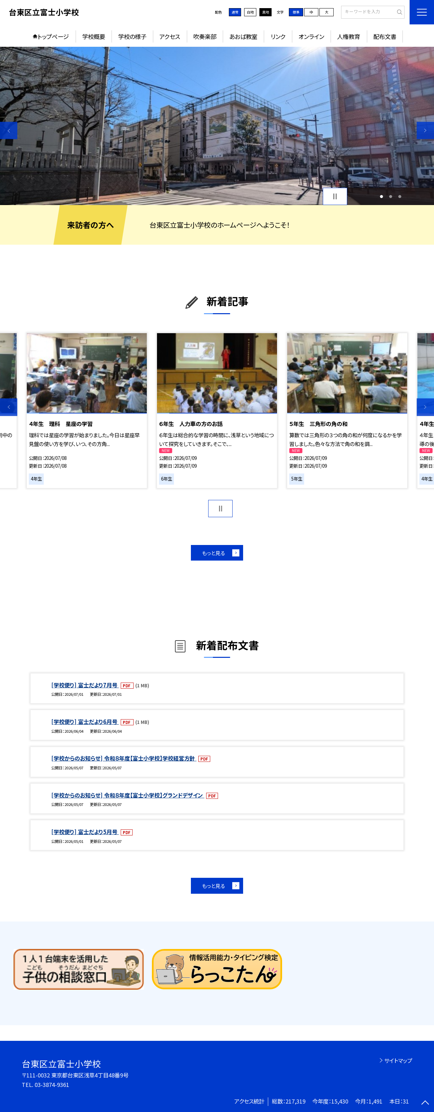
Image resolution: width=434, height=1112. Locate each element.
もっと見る (213, 553)
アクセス (169, 36)
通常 (235, 12)
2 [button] (390, 196)
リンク (278, 36)
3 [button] (399, 196)
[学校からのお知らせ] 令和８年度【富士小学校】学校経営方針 (123, 758)
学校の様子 (132, 36)
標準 (296, 12)
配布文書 (384, 36)
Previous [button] (8, 130)
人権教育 (348, 36)
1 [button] (381, 196)
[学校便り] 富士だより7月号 (85, 685)
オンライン (311, 36)
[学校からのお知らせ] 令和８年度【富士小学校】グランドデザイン (127, 795)
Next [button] (425, 130)
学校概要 (93, 36)
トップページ (53, 36)
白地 (250, 12)
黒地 (265, 12)
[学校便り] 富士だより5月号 (85, 832)
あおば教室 (243, 36)
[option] (217, 126)
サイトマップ (398, 1060)
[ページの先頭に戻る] (425, 1103)
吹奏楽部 (204, 36)
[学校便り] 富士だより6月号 (85, 721)
